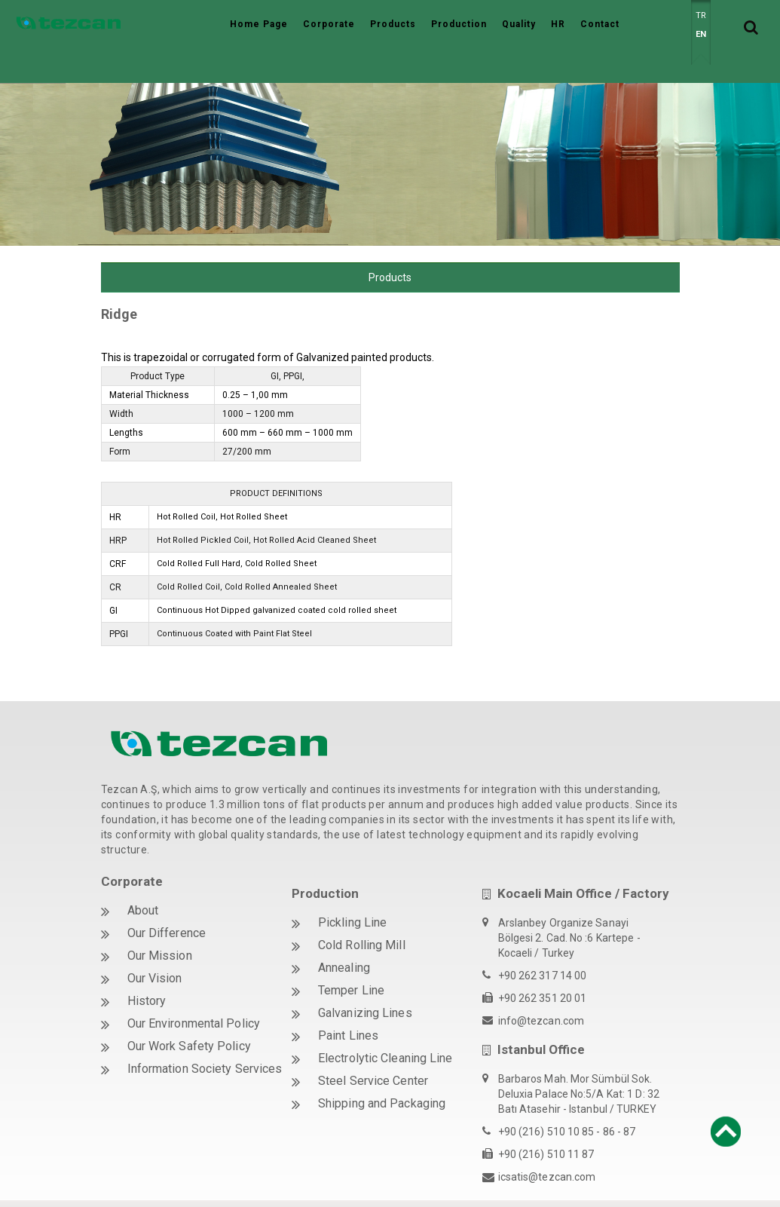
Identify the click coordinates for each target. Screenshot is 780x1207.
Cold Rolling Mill (361, 911)
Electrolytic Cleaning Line (385, 1024)
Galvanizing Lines (365, 979)
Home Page (259, 24)
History (147, 967)
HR (558, 24)
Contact (599, 24)
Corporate (329, 24)
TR (701, 15)
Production (459, 24)
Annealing (344, 934)
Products (393, 24)
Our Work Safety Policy (189, 1012)
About (143, 876)
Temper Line (351, 956)
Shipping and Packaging (381, 1069)
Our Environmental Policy (193, 989)
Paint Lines (348, 1001)
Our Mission (159, 921)
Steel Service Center (373, 1047)
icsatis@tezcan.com (547, 1143)
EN (701, 34)
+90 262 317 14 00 (542, 942)
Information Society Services (205, 1035)
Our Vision (154, 944)
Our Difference (166, 899)
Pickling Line (352, 888)
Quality (519, 24)
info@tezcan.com (541, 987)
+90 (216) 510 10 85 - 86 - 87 (567, 1098)
